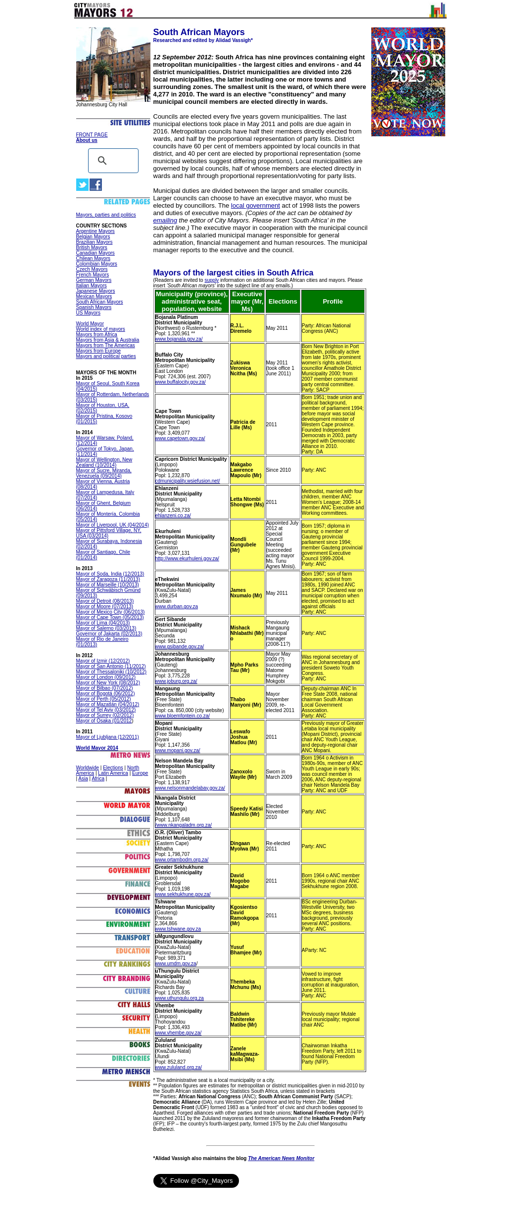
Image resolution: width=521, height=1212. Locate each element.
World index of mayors (100, 329)
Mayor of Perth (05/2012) (103, 699)
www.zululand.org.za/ (178, 1067)
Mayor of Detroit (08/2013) (105, 601)
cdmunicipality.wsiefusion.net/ (187, 481)
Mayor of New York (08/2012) (108, 682)
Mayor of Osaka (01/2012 (104, 720)
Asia (83, 778)
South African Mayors (99, 302)
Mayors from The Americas (105, 345)
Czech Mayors (92, 269)
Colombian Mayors (96, 264)
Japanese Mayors (95, 291)
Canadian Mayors (95, 253)
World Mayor (90, 323)
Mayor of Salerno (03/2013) (106, 628)
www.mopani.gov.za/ (177, 750)
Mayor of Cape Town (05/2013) (110, 617)
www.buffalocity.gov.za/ (180, 382)
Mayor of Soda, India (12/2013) (110, 574)
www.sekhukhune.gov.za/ (183, 894)
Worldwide (87, 767)
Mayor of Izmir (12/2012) (103, 661)
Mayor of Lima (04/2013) (103, 623)
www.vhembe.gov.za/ (178, 1032)
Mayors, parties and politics (106, 215)
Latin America (113, 773)
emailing (165, 220)
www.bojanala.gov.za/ (179, 339)
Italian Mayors (91, 285)
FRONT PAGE (92, 134)
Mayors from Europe (98, 351)
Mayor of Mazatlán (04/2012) (108, 704)
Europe (140, 773)
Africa (98, 778)
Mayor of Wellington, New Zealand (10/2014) (104, 462)
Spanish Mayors (94, 307)
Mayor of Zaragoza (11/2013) (108, 579)
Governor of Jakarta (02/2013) (109, 633)
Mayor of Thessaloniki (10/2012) (111, 671)
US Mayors (88, 312)
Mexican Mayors (94, 296)
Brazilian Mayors (94, 242)
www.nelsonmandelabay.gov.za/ (190, 788)
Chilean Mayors (93, 258)
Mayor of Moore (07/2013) (105, 606)
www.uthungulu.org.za (179, 998)
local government (255, 205)
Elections (113, 767)
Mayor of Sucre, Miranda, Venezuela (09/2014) (104, 473)
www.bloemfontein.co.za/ (182, 715)
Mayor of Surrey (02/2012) (105, 715)
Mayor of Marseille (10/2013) (107, 584)
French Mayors (92, 274)
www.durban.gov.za (176, 606)
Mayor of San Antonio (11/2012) (111, 666)
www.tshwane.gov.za (178, 929)
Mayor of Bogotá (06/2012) (105, 693)
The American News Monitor (281, 1158)
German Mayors (94, 280)
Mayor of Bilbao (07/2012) (104, 688)
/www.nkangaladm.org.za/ (183, 825)
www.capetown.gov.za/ (180, 438)
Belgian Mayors (93, 236)
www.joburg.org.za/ (176, 681)
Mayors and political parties (106, 356)
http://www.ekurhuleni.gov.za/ (187, 558)
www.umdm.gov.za (175, 963)
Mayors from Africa (96, 334)
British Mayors (91, 247)
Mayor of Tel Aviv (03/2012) (106, 710)
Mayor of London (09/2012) (106, 677)
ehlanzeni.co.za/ (173, 515)
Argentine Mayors (95, 231)
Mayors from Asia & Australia (108, 340)
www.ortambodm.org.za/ (182, 859)
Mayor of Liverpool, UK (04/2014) (112, 525)
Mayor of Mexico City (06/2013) (110, 612)
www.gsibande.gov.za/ (179, 646)
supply (211, 280)
